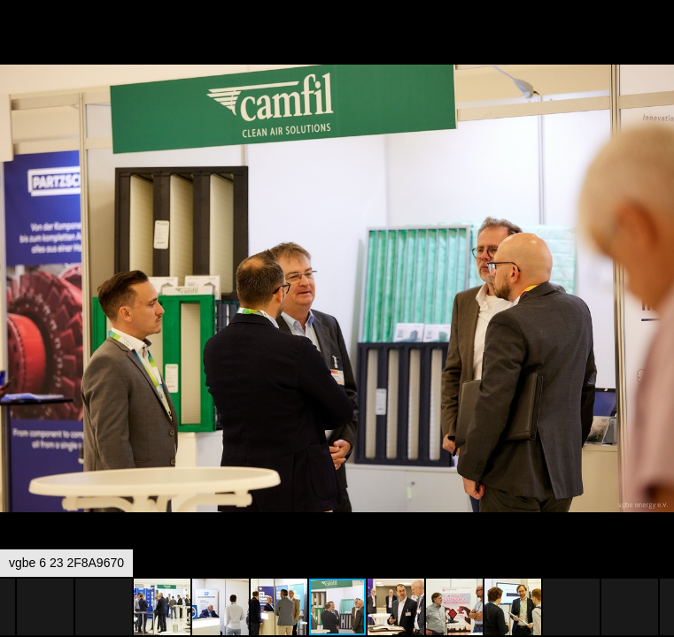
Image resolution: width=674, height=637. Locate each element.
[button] (658, 46)
